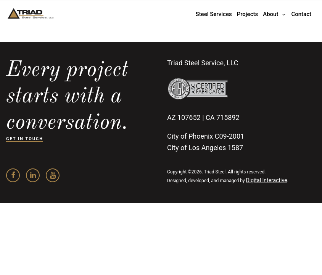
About (270, 14)
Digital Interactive (266, 180)
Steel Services (214, 14)
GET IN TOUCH (24, 138)
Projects (247, 14)
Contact (301, 14)
